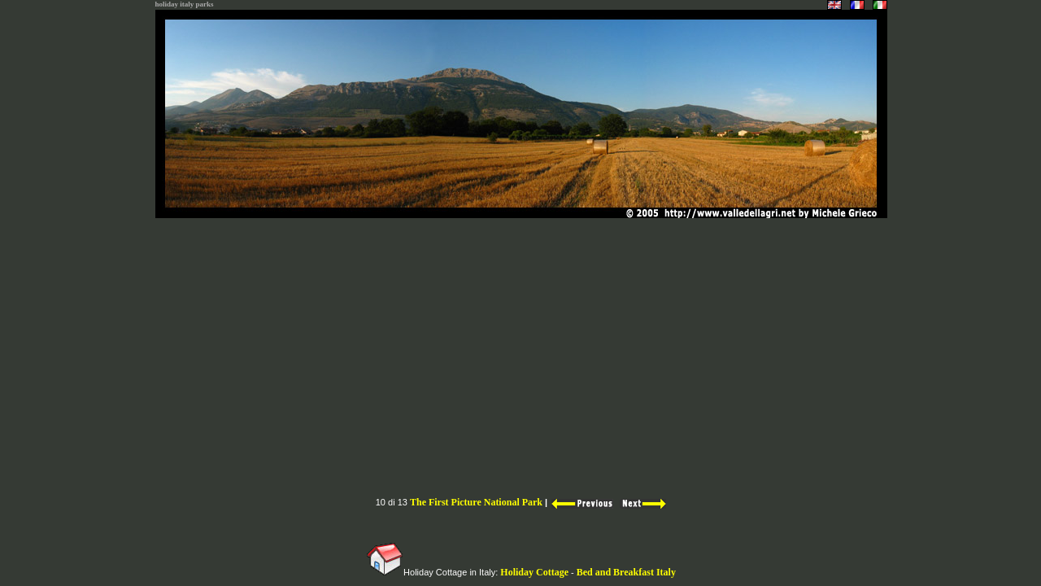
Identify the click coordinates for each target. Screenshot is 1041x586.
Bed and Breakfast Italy (626, 572)
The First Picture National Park (476, 502)
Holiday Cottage (534, 572)
